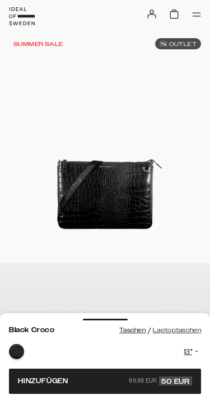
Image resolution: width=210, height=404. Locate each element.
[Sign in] (152, 14)
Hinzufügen (105, 381)
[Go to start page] (22, 16)
